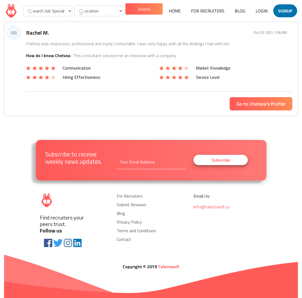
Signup (285, 11)
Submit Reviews (131, 204)
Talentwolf (168, 266)
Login (262, 11)
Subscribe (221, 160)
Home (175, 11)
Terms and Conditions (136, 230)
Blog (240, 11)
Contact (124, 239)
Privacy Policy (129, 222)
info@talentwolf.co (211, 207)
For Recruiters (207, 11)
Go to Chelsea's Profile (261, 103)
